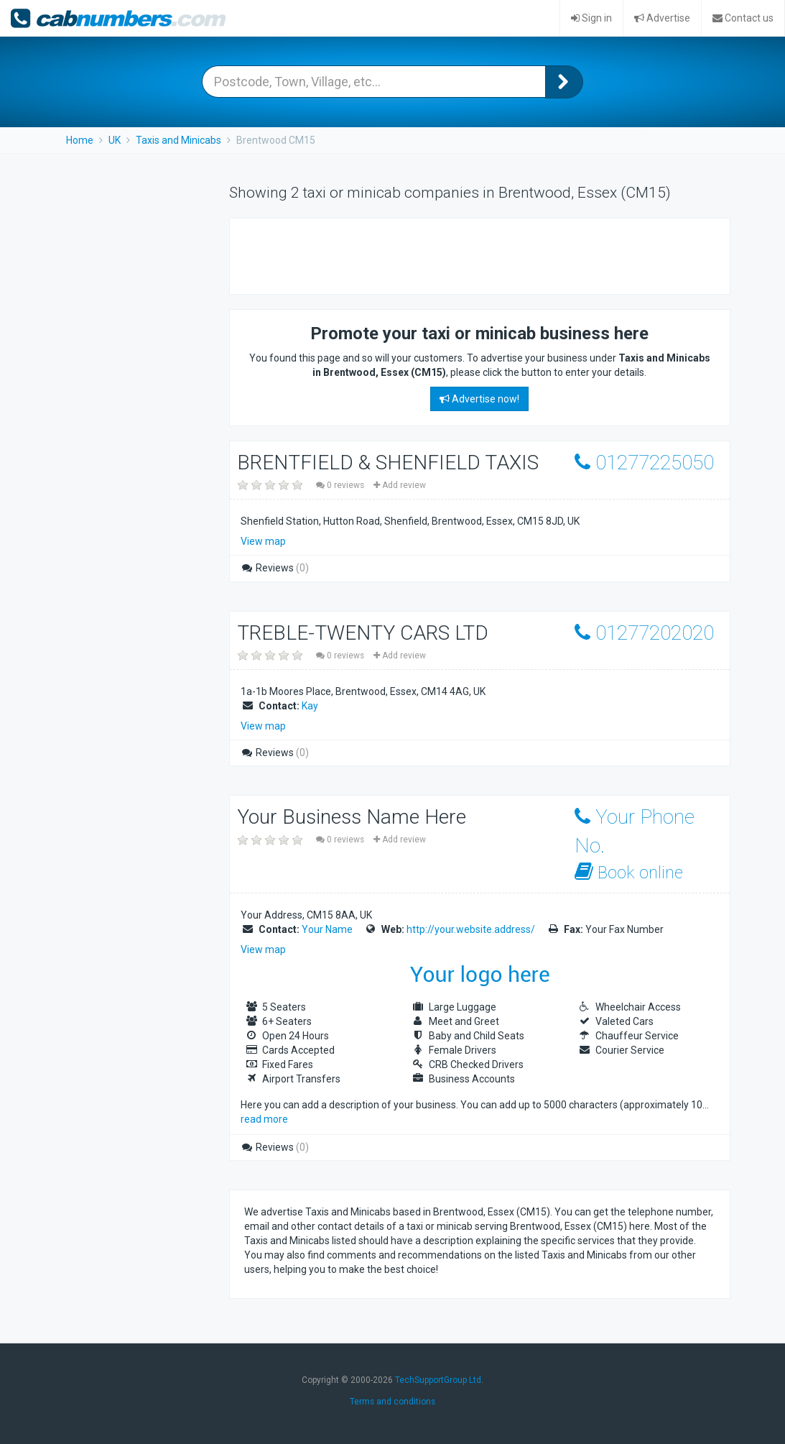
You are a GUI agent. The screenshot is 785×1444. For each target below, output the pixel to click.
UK (114, 140)
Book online (629, 872)
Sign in (591, 18)
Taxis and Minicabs (178, 140)
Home (79, 140)
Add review (399, 485)
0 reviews (341, 485)
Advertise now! (479, 399)
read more (264, 1119)
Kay (310, 706)
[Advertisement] (412, 254)
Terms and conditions (392, 1402)
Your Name (327, 929)
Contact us (743, 18)
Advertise (662, 18)
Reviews (275, 568)
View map (263, 541)
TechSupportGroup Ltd (438, 1380)
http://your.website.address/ (471, 929)
